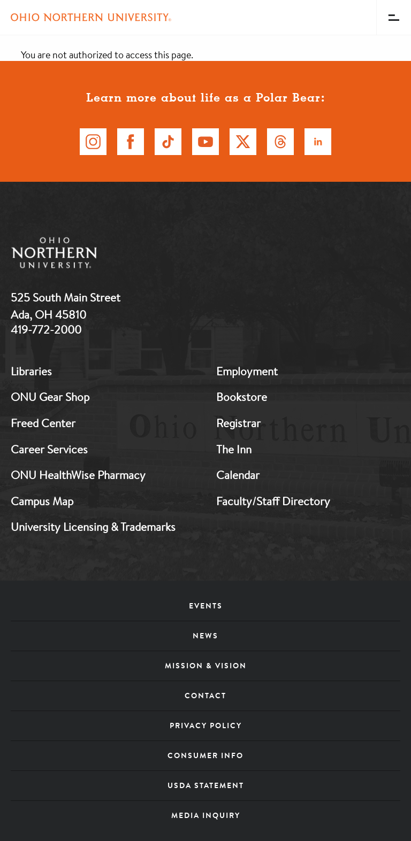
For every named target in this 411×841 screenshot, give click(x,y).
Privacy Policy (206, 725)
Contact (205, 695)
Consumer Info (205, 755)
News (205, 635)
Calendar (238, 474)
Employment (247, 371)
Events (206, 605)
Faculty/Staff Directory (273, 500)
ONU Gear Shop (50, 396)
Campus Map (42, 500)
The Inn (234, 449)
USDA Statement (206, 785)
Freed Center (43, 422)
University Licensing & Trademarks (93, 526)
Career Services (49, 449)
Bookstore (241, 396)
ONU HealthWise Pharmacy (78, 474)
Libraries (31, 371)
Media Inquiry (205, 815)
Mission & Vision (206, 665)
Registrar (238, 422)
